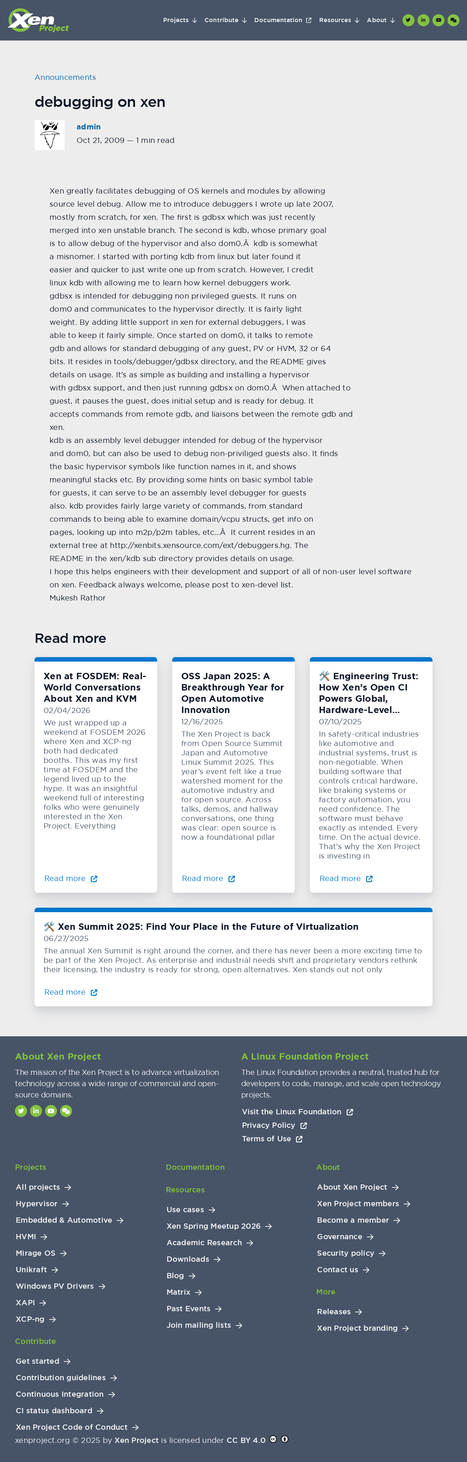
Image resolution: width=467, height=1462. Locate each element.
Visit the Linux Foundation (298, 1112)
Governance (339, 1236)
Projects (176, 20)
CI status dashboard (54, 1410)
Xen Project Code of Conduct (72, 1427)
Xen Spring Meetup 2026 (214, 1226)
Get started (37, 1361)
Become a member (353, 1220)
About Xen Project (352, 1187)
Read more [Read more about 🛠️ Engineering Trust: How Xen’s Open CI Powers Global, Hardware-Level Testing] (346, 878)
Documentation (278, 20)
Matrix (179, 1292)
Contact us (337, 1269)
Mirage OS (36, 1253)
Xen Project (136, 1440)
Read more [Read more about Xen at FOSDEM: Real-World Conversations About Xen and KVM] (71, 878)
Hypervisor (37, 1203)
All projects (38, 1187)
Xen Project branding (357, 1328)
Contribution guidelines (61, 1377)
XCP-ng (30, 1319)
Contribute (221, 20)
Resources (335, 20)
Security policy (345, 1253)
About (376, 20)
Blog (175, 1275)
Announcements (65, 77)
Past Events (189, 1308)
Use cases (185, 1209)
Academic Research (204, 1242)
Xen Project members (358, 1203)
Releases (334, 1311)
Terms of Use (272, 1139)
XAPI (25, 1302)
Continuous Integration (60, 1394)
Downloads (188, 1259)
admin (89, 127)
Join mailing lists (199, 1325)
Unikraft (31, 1269)
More (325, 1292)
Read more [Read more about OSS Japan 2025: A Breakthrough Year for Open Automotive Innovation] (208, 878)
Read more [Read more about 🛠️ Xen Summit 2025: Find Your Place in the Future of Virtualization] (71, 992)
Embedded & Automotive (64, 1220)
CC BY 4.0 (246, 1440)
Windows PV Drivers (55, 1286)
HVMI (26, 1236)
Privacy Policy (274, 1125)
